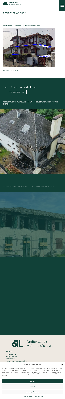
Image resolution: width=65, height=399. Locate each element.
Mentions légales (38, 396)
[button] (62, 365)
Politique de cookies (26, 396)
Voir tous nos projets (16, 92)
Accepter (32, 381)
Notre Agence (11, 354)
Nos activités (10, 359)
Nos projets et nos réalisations (16, 361)
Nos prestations (11, 357)
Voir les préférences (32, 392)
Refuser (32, 386)
